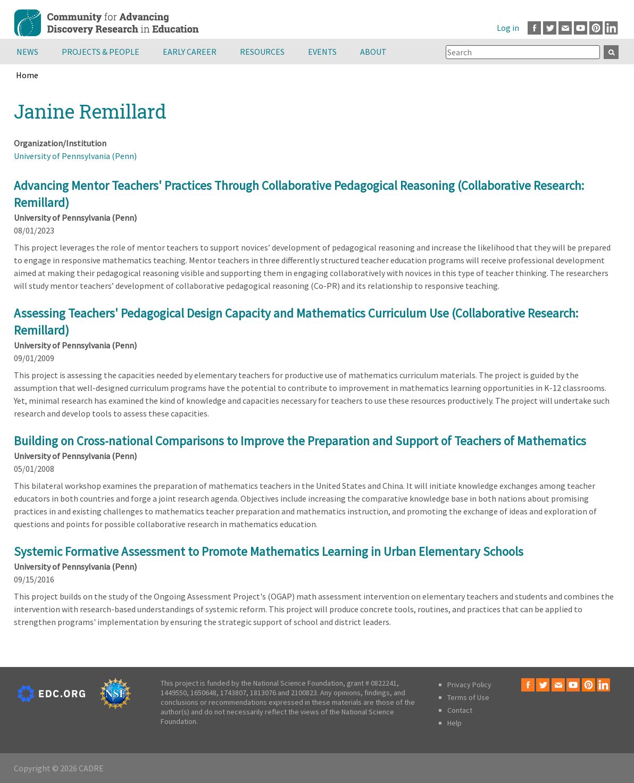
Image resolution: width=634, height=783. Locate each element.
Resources (262, 51)
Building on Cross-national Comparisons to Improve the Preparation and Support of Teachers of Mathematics (300, 440)
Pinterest (596, 28)
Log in (508, 27)
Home (27, 75)
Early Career (189, 51)
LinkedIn (611, 28)
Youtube (580, 28)
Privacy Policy (469, 684)
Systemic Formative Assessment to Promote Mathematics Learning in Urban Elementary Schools (268, 551)
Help (454, 723)
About (373, 51)
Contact (459, 710)
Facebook (534, 28)
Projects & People (100, 51)
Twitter (549, 28)
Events (322, 51)
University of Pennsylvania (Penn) (75, 156)
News (27, 51)
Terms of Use (468, 697)
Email (565, 28)
